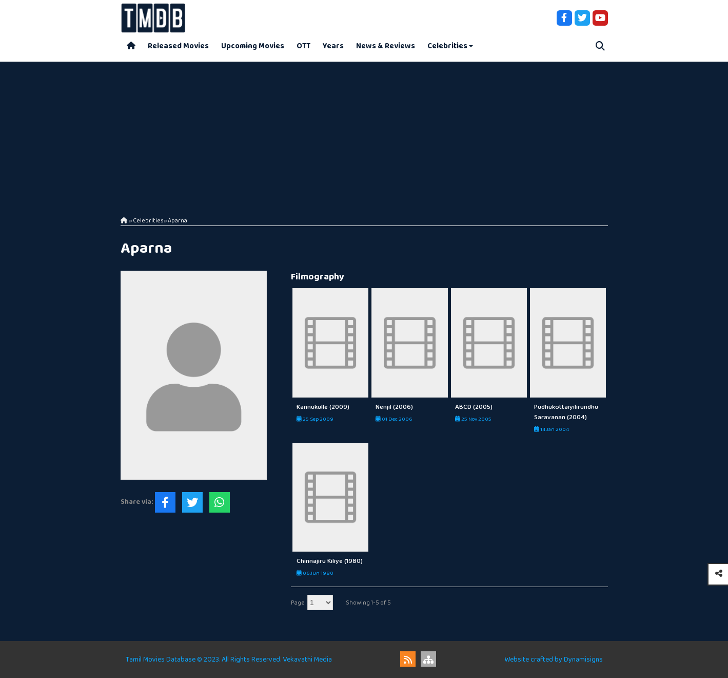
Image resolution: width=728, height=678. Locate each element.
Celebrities (447, 46)
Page (298, 603)
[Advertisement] (364, 133)
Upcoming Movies (252, 46)
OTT (303, 46)
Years (333, 46)
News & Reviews (385, 46)
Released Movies (178, 46)
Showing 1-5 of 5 (368, 603)
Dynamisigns (583, 659)
